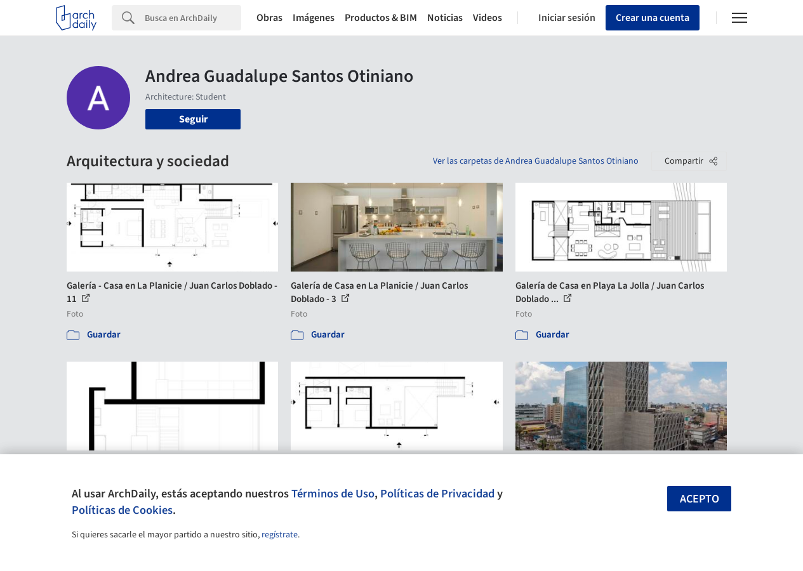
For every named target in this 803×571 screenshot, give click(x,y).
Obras (269, 18)
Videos (487, 18)
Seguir (193, 119)
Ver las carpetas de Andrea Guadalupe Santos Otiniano (536, 161)
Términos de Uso (333, 493)
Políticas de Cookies (122, 510)
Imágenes (314, 18)
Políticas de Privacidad (437, 493)
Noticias (445, 18)
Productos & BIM (381, 18)
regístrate (280, 534)
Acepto (699, 499)
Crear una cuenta (652, 18)
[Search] (193, 17)
